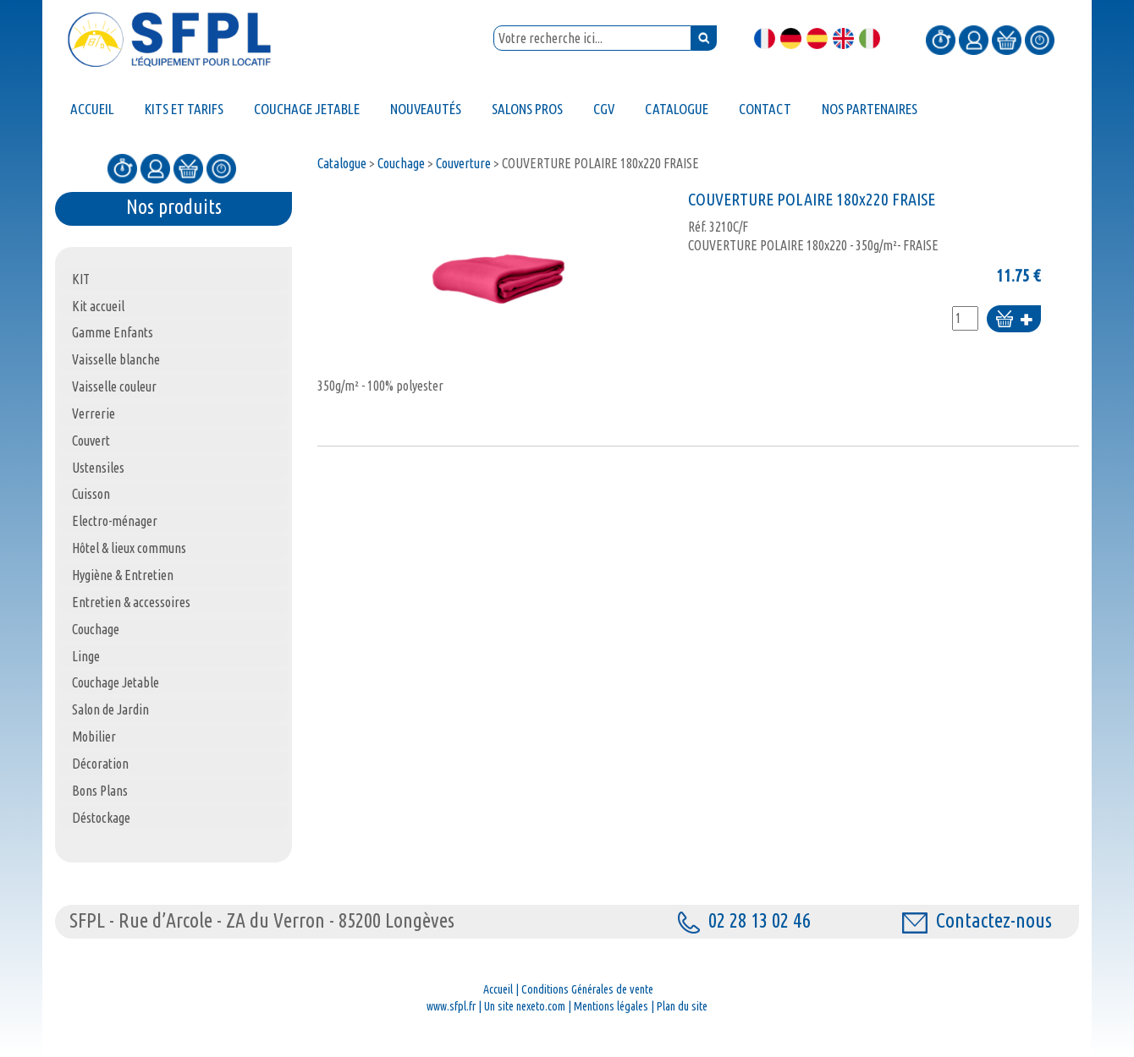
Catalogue (341, 163)
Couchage (401, 163)
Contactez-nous (977, 920)
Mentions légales (611, 1006)
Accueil (498, 989)
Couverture (463, 163)
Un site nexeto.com (524, 1006)
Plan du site (682, 1006)
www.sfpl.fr (451, 1006)
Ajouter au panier (1013, 320)
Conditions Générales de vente (587, 989)
